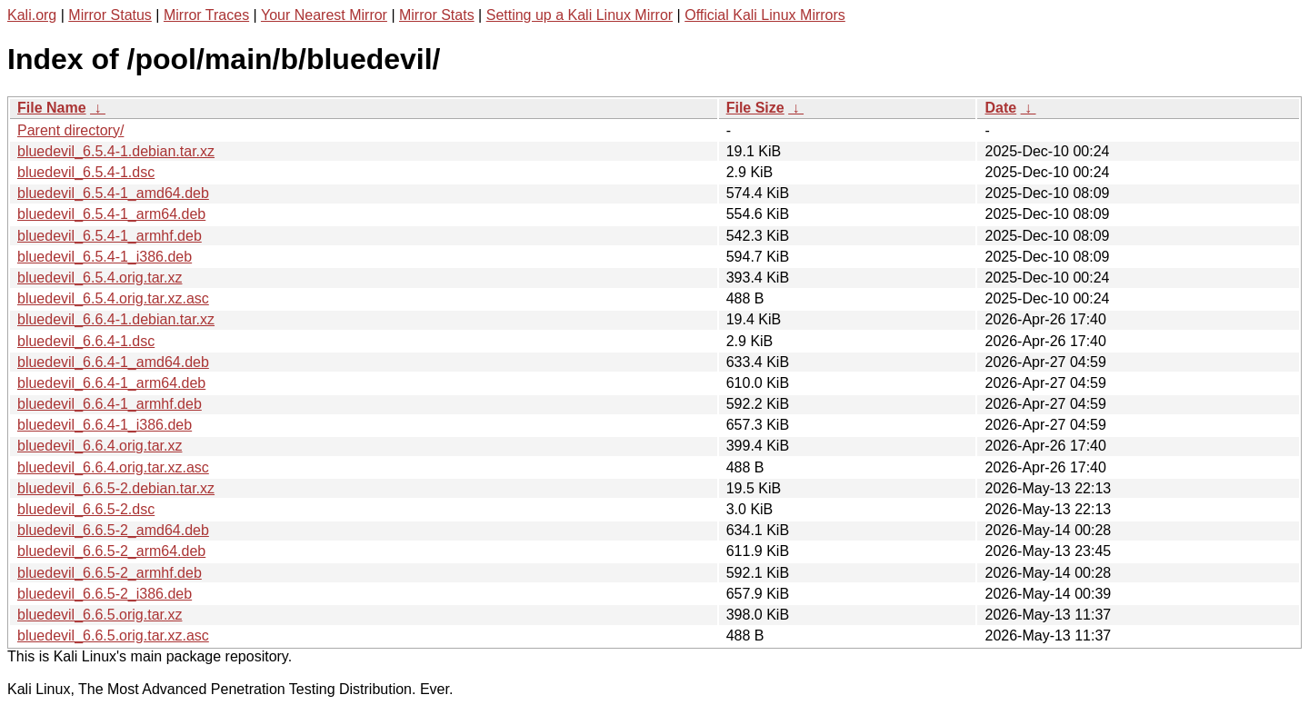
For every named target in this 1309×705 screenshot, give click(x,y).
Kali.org (31, 15)
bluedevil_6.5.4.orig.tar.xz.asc (113, 298)
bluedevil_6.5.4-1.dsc (86, 172)
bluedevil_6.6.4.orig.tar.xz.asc (113, 467)
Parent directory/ (70, 130)
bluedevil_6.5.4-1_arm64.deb (111, 214)
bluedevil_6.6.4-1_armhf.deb (109, 404)
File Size (755, 107)
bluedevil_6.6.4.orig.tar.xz (99, 445)
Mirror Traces (206, 15)
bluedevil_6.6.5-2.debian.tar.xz (116, 488)
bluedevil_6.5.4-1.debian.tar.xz (116, 151)
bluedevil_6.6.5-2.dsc (86, 509)
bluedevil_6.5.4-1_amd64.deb (113, 193)
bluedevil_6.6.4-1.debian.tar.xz (116, 319)
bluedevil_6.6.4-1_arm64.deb (111, 383)
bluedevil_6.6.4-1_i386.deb (104, 424)
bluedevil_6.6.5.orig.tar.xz (99, 614)
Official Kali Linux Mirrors (764, 15)
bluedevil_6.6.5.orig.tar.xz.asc (113, 635)
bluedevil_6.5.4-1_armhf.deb (109, 235)
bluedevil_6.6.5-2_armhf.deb (109, 573)
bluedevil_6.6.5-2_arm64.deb (111, 551)
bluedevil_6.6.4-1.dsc (86, 341)
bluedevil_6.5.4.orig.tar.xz (99, 277)
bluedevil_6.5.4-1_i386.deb (104, 256)
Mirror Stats (437, 15)
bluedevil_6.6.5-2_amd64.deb (113, 530)
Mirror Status (110, 15)
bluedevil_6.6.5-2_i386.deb (104, 593)
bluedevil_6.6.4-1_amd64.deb (113, 362)
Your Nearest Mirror (324, 15)
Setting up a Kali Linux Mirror (579, 15)
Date (1000, 107)
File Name (51, 107)
